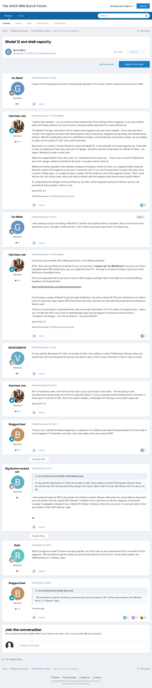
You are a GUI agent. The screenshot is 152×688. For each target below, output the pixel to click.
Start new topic (106, 64)
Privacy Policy (69, 677)
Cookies (97, 677)
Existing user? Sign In (122, 6)
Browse (8, 17)
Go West (21, 50)
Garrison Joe (17, 115)
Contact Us (84, 677)
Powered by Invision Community (76, 684)
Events (19, 23)
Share (119, 52)
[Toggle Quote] (36, 476)
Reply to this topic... (30, 645)
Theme (55, 677)
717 (17, 450)
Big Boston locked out (17, 470)
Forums (6, 23)
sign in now (70, 633)
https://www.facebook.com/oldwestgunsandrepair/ (56, 286)
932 (18, 141)
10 (17, 104)
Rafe (17, 545)
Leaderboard (60, 23)
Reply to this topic (134, 64)
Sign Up (143, 6)
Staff (29, 23)
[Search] (113, 15)
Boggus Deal (17, 424)
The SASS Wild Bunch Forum (24, 6)
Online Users (43, 23)
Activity (21, 16)
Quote (42, 104)
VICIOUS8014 (17, 347)
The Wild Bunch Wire (45, 53)
